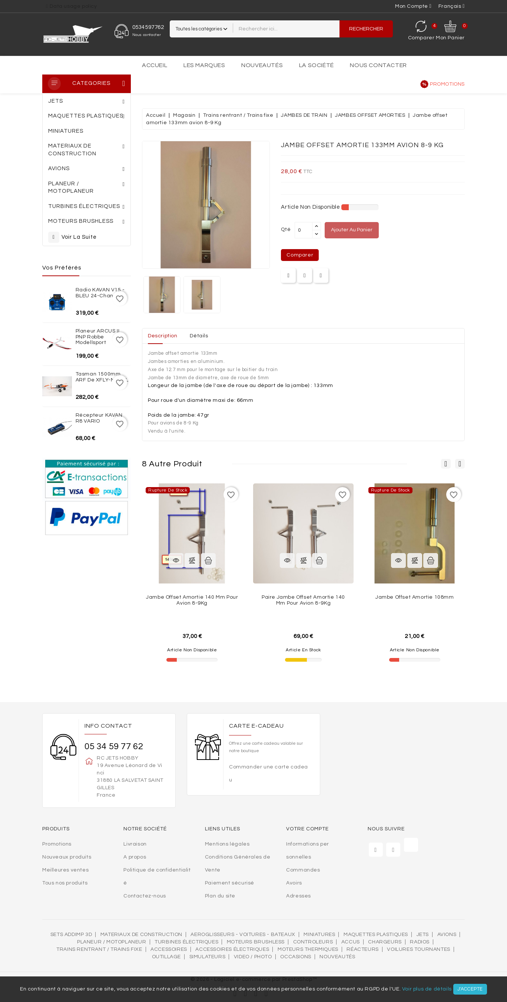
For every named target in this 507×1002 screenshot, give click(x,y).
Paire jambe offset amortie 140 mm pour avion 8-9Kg (303, 600)
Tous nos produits (64, 883)
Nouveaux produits (66, 857)
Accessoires (168, 949)
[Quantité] (303, 230)
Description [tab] (163, 335)
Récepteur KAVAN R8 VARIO (99, 418)
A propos (134, 857)
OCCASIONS (295, 956)
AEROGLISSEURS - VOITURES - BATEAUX (242, 934)
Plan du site (220, 896)
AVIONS (447, 934)
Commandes (303, 870)
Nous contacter (378, 65)
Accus (350, 942)
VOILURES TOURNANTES (418, 949)
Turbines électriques (186, 942)
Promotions (447, 84)
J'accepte (470, 989)
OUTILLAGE (166, 956)
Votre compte (307, 828)
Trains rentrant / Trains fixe (99, 949)
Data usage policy (73, 6)
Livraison (134, 844)
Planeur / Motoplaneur (111, 942)
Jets (423, 934)
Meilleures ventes (65, 870)
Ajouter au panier (351, 229)
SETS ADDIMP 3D (71, 934)
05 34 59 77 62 (113, 746)
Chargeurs (384, 942)
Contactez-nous (144, 896)
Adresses (298, 896)
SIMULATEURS (207, 956)
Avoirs (294, 883)
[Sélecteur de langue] (451, 6)
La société (316, 65)
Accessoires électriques (232, 949)
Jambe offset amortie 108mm (414, 597)
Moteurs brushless (256, 942)
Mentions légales (227, 844)
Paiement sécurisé (229, 883)
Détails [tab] (199, 335)
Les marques (204, 65)
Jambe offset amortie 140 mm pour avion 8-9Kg (192, 600)
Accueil (154, 65)
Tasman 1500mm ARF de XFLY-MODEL (102, 376)
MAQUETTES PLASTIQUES (376, 934)
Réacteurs (362, 949)
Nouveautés (262, 65)
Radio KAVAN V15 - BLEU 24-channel (100, 292)
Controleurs (313, 942)
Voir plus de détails (427, 989)
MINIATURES (319, 934)
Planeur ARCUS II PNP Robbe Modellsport (98, 336)
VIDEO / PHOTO (253, 956)
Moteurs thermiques (308, 949)
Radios (420, 942)
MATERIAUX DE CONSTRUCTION (141, 934)
